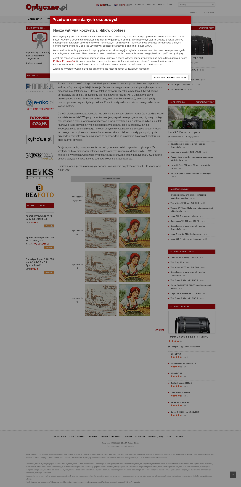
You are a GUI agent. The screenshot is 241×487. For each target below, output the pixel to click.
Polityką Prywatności (64, 61)
